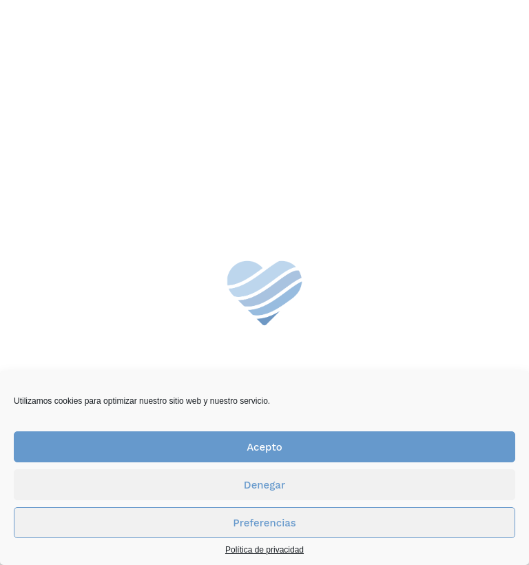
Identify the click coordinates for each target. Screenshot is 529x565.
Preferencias (264, 523)
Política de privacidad (264, 550)
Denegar (264, 485)
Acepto (264, 447)
